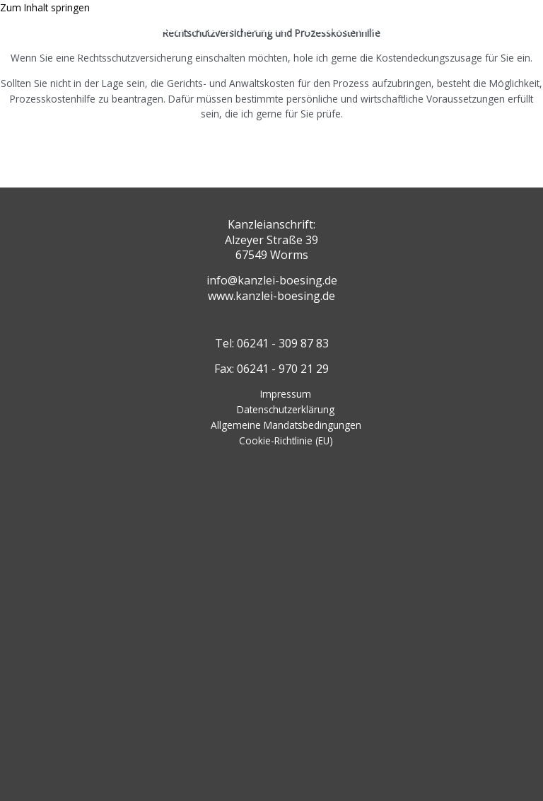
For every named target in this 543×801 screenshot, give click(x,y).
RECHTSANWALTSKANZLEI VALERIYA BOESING (253, 23)
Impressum (285, 393)
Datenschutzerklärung (285, 409)
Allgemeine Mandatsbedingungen (286, 425)
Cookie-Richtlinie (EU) (286, 440)
